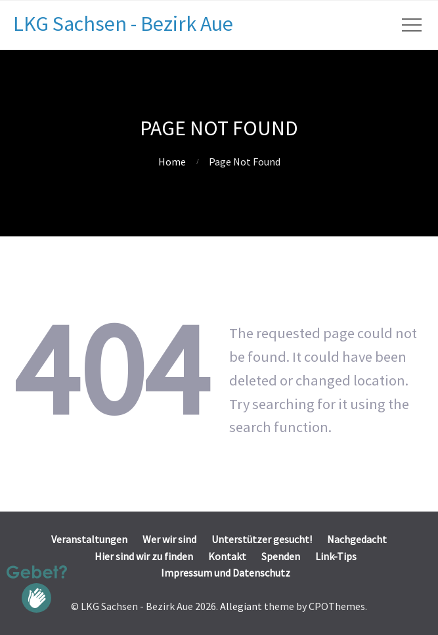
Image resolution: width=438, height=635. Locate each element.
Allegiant (241, 606)
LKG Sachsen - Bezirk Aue (123, 24)
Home (172, 161)
